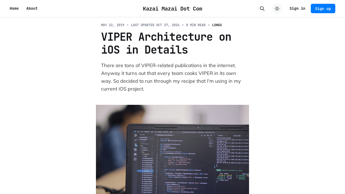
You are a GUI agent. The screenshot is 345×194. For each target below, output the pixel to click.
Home (14, 8)
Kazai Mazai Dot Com (172, 8)
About (32, 8)
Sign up (323, 8)
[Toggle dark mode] (277, 8)
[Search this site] (262, 9)
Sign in (297, 8)
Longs (217, 25)
